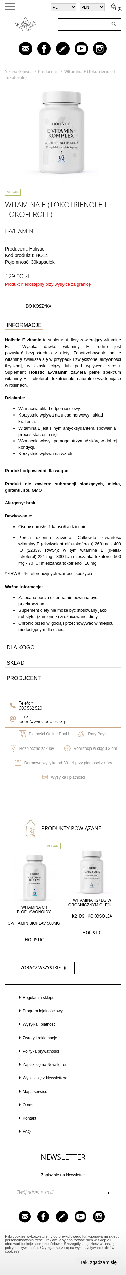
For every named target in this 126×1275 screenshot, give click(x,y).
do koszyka (38, 306)
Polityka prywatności (41, 1051)
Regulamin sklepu (38, 997)
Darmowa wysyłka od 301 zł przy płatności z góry (68, 763)
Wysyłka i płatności (68, 777)
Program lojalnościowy (43, 1011)
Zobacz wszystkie (40, 968)
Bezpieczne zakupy (36, 748)
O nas (28, 1105)
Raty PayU (97, 734)
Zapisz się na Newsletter (45, 1064)
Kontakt (29, 1118)
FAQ (27, 1131)
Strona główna (19, 71)
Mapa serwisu (35, 1091)
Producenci (48, 71)
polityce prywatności (21, 1247)
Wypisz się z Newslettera (45, 1078)
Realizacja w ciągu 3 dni (95, 748)
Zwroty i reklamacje (40, 1038)
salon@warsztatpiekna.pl (43, 721)
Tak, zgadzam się (98, 1262)
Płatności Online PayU (49, 734)
